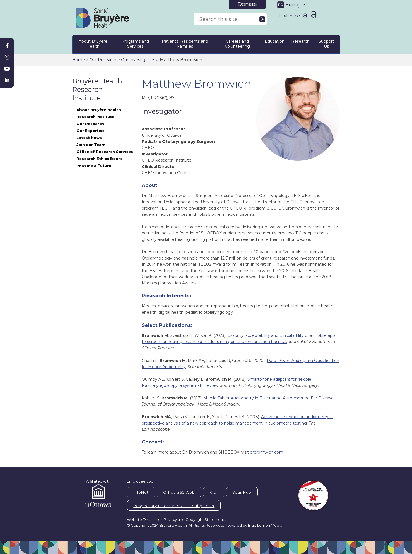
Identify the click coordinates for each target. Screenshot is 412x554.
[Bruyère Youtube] (7, 69)
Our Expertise (90, 130)
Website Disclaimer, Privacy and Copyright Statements (176, 519)
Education (275, 41)
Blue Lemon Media (265, 525)
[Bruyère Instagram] (7, 57)
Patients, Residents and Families (185, 44)
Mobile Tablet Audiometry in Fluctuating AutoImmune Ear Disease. (268, 397)
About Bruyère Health (93, 44)
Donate (247, 4)
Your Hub (241, 492)
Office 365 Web (179, 492)
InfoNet (141, 492)
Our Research (103, 59)
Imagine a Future (93, 165)
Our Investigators (138, 59)
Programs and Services (135, 44)
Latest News (89, 137)
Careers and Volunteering (237, 44)
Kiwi (213, 492)
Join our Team (90, 144)
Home (78, 59)
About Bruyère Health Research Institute (98, 113)
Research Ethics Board (99, 158)
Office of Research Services (104, 151)
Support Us (326, 44)
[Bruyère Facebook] (7, 46)
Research (300, 41)
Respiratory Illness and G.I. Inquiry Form (173, 505)
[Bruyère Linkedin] (7, 80)
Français (296, 5)
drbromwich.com (266, 452)
